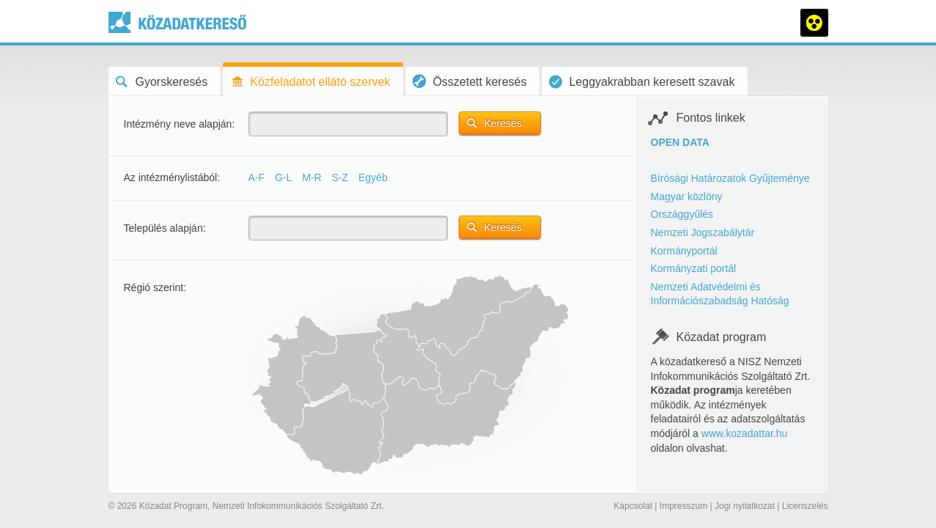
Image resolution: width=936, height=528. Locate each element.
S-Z (340, 177)
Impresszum (683, 506)
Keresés (503, 123)
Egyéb (373, 177)
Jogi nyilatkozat (745, 506)
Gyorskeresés (162, 82)
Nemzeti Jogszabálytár (703, 232)
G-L (283, 177)
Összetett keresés (469, 81)
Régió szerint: (155, 287)
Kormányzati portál (694, 268)
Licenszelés (805, 506)
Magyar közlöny (687, 196)
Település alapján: (165, 228)
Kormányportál (684, 251)
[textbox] (348, 123)
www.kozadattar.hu (744, 433)
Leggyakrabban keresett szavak (641, 82)
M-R (311, 177)
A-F (256, 177)
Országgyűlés (682, 214)
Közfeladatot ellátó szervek (310, 82)
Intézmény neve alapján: (179, 124)
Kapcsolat (632, 506)
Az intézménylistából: (172, 177)
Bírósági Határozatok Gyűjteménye (730, 178)
